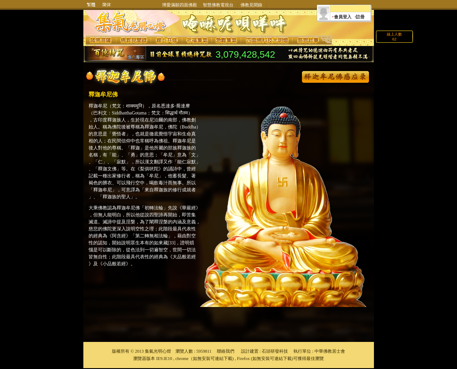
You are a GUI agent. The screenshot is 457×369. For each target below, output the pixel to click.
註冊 (360, 17)
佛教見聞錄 (251, 5)
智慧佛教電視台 (218, 5)
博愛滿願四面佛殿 (179, 5)
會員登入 (342, 17)
